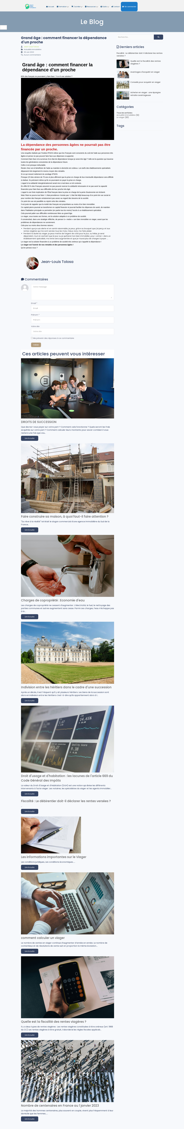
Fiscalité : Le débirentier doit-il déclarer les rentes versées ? (66, 801)
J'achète (76, 6)
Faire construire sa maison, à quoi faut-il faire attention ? (64, 516)
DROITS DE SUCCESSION (38, 422)
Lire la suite (29, 438)
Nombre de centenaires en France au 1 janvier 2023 (60, 1105)
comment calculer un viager (43, 938)
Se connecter (129, 7)
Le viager (120, 117)
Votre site (35, 326)
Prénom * (35, 315)
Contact (115, 7)
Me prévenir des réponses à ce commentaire (52, 338)
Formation (63, 6)
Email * (34, 303)
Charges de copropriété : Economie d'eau (53, 600)
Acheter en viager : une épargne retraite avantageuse (139, 95)
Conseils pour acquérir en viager (138, 85)
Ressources (91, 6)
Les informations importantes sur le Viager (53, 857)
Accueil (50, 7)
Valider (36, 345)
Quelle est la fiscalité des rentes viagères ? (53, 1022)
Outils (105, 6)
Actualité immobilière (126, 115)
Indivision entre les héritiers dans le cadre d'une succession (66, 687)
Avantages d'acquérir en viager (138, 74)
